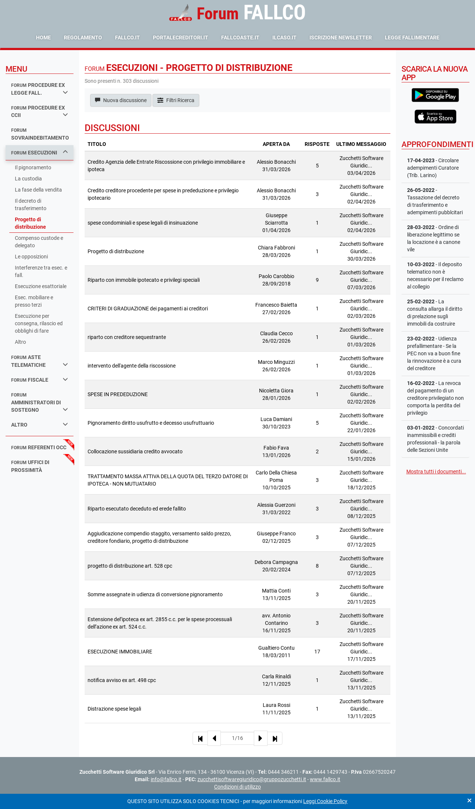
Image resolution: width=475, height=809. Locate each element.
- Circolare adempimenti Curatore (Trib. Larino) (433, 167)
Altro (20, 342)
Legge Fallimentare (412, 37)
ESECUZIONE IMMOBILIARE (120, 652)
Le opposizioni (31, 257)
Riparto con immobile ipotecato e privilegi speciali (144, 280)
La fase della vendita (38, 190)
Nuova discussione (121, 100)
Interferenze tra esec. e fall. (41, 271)
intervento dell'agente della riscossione (132, 366)
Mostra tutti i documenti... (436, 471)
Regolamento (83, 37)
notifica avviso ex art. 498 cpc (122, 680)
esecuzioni (39, 152)
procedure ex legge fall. (39, 89)
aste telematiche (39, 361)
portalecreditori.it (180, 37)
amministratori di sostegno (39, 402)
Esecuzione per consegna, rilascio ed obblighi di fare (39, 323)
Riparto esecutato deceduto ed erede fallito (137, 509)
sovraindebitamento (40, 134)
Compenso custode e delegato (39, 241)
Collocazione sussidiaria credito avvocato (135, 451)
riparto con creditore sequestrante (127, 337)
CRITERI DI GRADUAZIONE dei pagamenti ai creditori (148, 308)
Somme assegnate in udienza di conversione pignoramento (155, 594)
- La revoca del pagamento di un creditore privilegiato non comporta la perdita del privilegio (435, 398)
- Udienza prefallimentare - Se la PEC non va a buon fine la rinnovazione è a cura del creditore (434, 353)
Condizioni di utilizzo (237, 787)
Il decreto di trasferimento (30, 204)
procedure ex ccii (39, 111)
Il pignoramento (33, 167)
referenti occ (38, 447)
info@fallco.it (166, 779)
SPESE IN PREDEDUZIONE (118, 394)
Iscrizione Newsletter (340, 37)
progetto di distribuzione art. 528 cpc (130, 566)
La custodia (28, 179)
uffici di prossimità (30, 466)
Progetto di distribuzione (30, 223)
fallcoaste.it (240, 37)
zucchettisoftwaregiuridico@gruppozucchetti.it (251, 779)
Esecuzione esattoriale (40, 286)
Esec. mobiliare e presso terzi (34, 301)
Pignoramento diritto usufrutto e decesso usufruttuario (151, 423)
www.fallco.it (325, 779)
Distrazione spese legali (114, 709)
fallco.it (127, 37)
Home (43, 37)
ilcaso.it (284, 37)
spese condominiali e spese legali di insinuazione (143, 223)
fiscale (39, 379)
